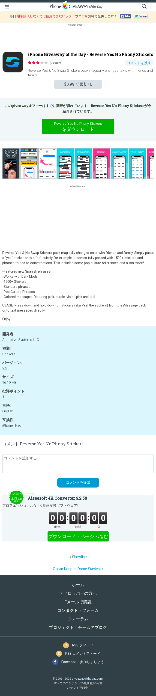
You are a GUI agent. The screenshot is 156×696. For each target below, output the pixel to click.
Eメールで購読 (78, 601)
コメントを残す (139, 63)
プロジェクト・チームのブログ (78, 627)
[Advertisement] (78, 38)
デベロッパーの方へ (78, 593)
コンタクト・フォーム (78, 610)
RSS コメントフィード (82, 653)
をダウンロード (78, 126)
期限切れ (78, 84)
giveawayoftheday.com (87, 678)
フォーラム (78, 618)
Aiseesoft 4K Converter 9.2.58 (57, 498)
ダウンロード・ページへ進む (78, 536)
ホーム (78, 584)
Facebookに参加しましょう (82, 662)
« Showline (78, 557)
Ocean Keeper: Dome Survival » (78, 569)
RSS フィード (82, 645)
